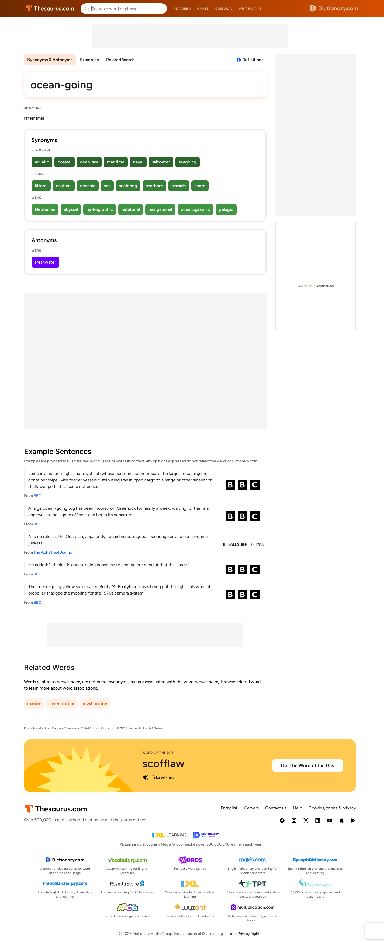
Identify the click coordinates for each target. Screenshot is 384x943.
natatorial (131, 209)
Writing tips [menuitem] (250, 9)
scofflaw (163, 763)
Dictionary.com (334, 8)
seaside (179, 185)
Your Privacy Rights (245, 933)
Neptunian (45, 209)
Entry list (229, 808)
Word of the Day (158, 753)
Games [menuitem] (203, 9)
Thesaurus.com (50, 8)
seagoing (187, 162)
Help (297, 808)
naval (138, 162)
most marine (95, 703)
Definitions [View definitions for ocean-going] (252, 59)
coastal (64, 162)
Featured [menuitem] (182, 9)
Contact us (275, 808)
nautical (63, 185)
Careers (251, 808)
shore (200, 185)
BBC (37, 496)
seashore (154, 185)
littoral (41, 185)
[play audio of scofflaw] (145, 777)
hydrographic (100, 209)
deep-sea (89, 162)
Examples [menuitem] (89, 59)
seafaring (128, 185)
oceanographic (195, 209)
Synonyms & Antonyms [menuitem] (49, 59)
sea (107, 185)
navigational (160, 209)
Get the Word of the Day (307, 766)
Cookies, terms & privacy (332, 808)
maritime (115, 162)
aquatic (42, 162)
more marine (61, 703)
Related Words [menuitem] (120, 59)
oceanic (87, 185)
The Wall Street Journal (53, 552)
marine (34, 703)
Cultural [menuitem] (223, 9)
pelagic (226, 209)
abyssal (71, 209)
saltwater (161, 162)
